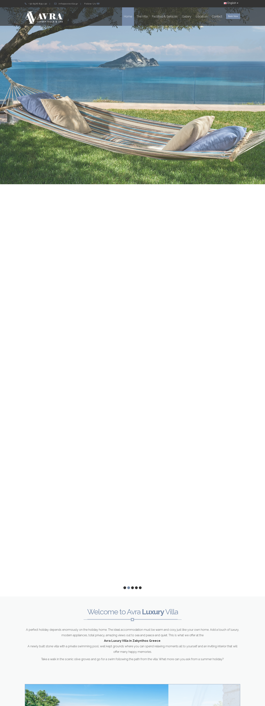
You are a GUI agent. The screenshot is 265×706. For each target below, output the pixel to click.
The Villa (142, 16)
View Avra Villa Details (215, 679)
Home (128, 16)
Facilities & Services (165, 16)
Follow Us (92, 3)
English (231, 2)
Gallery (186, 16)
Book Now (233, 16)
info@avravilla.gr (68, 3)
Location (201, 16)
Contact (217, 16)
